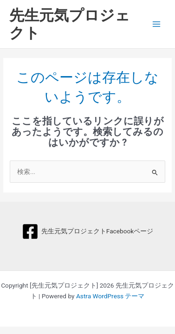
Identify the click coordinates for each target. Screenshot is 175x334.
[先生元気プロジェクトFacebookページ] (87, 231)
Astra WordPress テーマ (110, 296)
